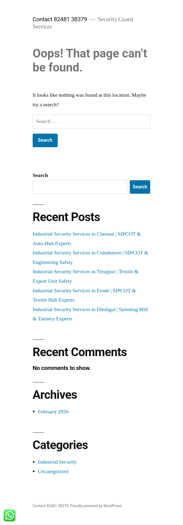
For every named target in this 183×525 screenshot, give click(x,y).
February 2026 (53, 411)
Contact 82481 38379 (60, 19)
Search (40, 175)
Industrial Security (57, 462)
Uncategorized (53, 471)
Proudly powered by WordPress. (96, 506)
